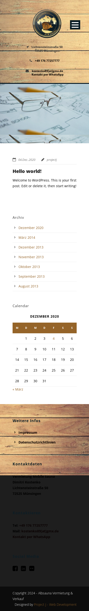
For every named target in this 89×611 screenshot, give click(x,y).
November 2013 (31, 257)
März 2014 (27, 237)
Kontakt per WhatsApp (48, 74)
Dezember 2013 (31, 247)
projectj (52, 160)
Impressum (28, 432)
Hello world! (27, 171)
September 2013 (32, 276)
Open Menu (75, 24)
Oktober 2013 (29, 266)
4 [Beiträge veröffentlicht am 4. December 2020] (54, 338)
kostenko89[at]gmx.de (47, 71)
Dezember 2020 (31, 227)
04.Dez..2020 (26, 160)
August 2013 (28, 286)
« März (18, 389)
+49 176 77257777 (47, 61)
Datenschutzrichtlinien (37, 442)
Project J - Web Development (55, 604)
